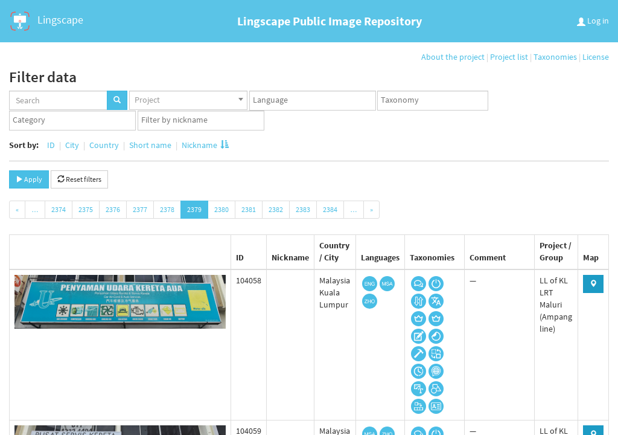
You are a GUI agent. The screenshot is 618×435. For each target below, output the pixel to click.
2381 (248, 209)
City (72, 145)
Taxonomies (555, 56)
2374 (58, 209)
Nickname (204, 145)
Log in (593, 20)
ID (51, 145)
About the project (453, 56)
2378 (167, 209)
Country (104, 145)
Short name (150, 145)
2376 (113, 209)
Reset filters (79, 179)
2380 (221, 209)
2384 (330, 209)
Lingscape (45, 21)
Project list (509, 56)
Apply (29, 179)
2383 (303, 209)
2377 (140, 209)
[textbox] (315, 100)
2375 (85, 209)
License (595, 56)
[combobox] (188, 100)
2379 (194, 209)
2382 (276, 209)
